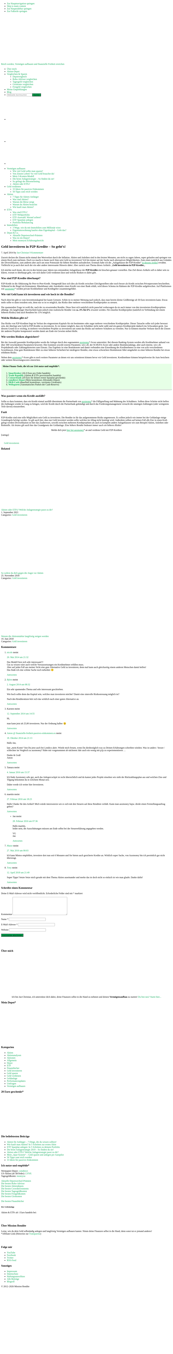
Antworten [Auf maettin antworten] (12, 811)
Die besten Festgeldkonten (13, 1197)
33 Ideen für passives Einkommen (22, 1163)
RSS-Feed (11, 1263)
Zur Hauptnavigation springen (21, 3)
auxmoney (10, 289)
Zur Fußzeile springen (17, 11)
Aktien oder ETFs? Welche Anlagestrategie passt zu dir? (27, 510)
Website (4, 933)
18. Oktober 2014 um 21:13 (19, 738)
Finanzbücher (13, 1071)
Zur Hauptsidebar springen (19, 8)
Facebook (11, 1258)
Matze (10, 845)
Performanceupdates (16, 1084)
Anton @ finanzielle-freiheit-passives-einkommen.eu (31, 733)
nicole (9, 652)
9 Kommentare (36, 252)
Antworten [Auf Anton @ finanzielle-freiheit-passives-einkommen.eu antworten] (12, 762)
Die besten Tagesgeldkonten (14, 1194)
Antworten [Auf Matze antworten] (12, 863)
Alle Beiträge (13, 1282)
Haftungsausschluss (16, 1280)
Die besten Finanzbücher (12, 1204)
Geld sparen (12, 1076)
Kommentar (6, 917)
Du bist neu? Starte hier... (149, 1000)
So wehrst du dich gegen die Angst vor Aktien (22, 573)
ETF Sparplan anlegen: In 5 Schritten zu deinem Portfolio (33, 1150)
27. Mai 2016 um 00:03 (17, 850)
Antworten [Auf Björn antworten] (12, 704)
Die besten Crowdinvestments (15, 1192)
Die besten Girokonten (11, 1200)
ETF (9, 1069)
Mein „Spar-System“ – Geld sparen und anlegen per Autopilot (35, 1158)
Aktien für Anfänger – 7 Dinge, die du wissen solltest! (32, 1145)
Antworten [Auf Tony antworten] (12, 882)
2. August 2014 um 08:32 (18, 684)
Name (4, 922)
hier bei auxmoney (75, 430)
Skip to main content (16, 6)
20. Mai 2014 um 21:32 (17, 657)
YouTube (11, 1256)
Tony (9, 867)
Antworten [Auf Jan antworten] (17, 841)
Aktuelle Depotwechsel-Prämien (16, 1184)
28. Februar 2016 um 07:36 (25, 821)
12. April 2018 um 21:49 (18, 872)
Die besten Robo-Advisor (13, 1187)
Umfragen (11, 1087)
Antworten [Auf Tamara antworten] (12, 789)
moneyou (21, 1179)
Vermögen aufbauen (16, 1089)
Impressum (12, 1274)
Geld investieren (11, 443)
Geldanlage (12, 1082)
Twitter (10, 1261)
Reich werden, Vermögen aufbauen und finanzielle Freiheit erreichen (32, 64)
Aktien (10, 1056)
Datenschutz (12, 1277)
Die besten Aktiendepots (12, 1189)
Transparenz (34, 1237)
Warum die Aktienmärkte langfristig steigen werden (25, 636)
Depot (9, 1066)
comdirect (23, 1174)
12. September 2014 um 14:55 (21, 713)
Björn (9, 679)
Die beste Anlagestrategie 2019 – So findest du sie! (30, 1153)
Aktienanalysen (14, 1058)
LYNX (28, 1177)
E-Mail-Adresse (9, 928)
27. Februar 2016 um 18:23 (19, 799)
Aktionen (11, 1061)
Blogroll (10, 1285)
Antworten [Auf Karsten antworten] (12, 728)
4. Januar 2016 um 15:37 (18, 772)
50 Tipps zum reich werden (19, 1161)
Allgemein (12, 1064)
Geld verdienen (14, 1079)
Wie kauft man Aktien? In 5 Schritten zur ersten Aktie (31, 1148)
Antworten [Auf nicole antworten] (12, 675)
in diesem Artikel (150, 262)
